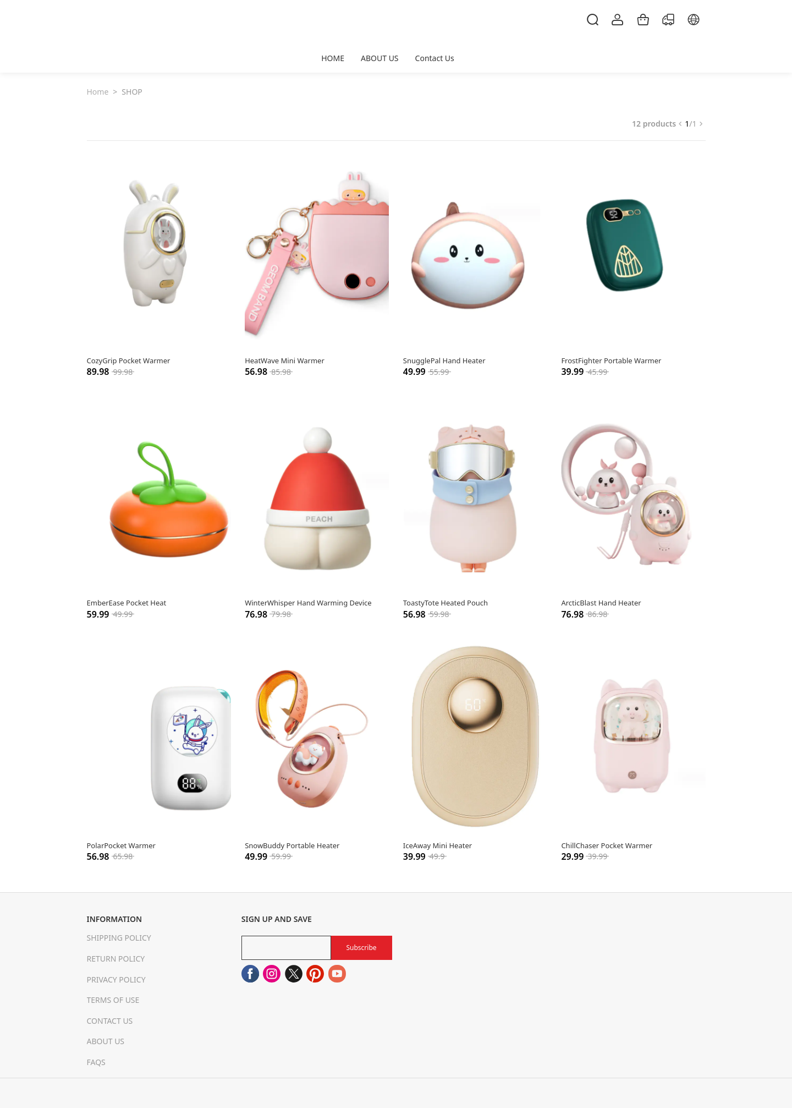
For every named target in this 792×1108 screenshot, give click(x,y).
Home (98, 91)
